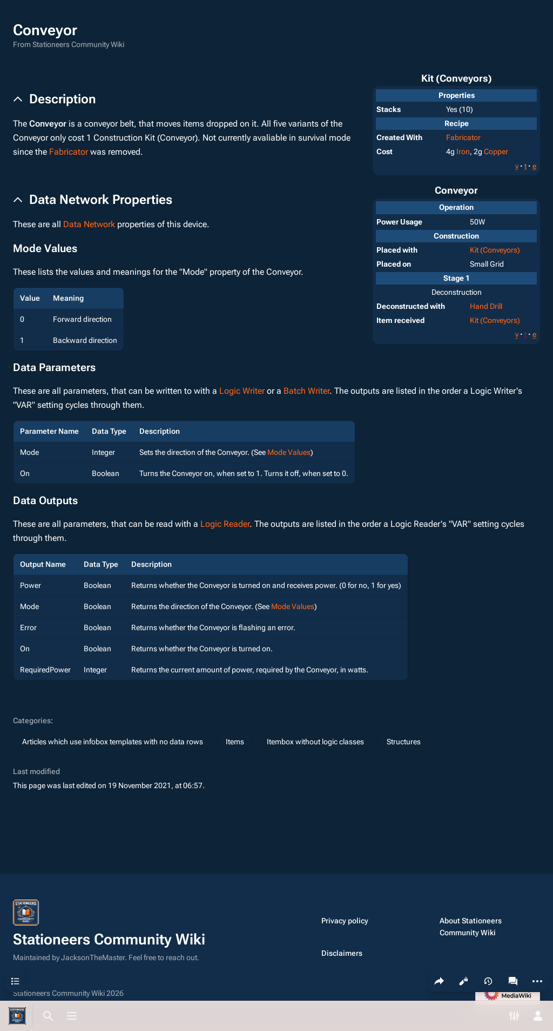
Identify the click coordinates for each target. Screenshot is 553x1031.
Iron (463, 151)
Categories (32, 720)
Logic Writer (242, 391)
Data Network (89, 224)
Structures (404, 741)
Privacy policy (344, 920)
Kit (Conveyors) (495, 250)
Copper (496, 151)
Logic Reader (224, 524)
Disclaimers (341, 953)
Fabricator (463, 137)
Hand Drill (486, 306)
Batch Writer (306, 391)
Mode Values (289, 452)
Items (235, 741)
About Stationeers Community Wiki (471, 926)
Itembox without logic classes (315, 741)
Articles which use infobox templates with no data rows (112, 741)
